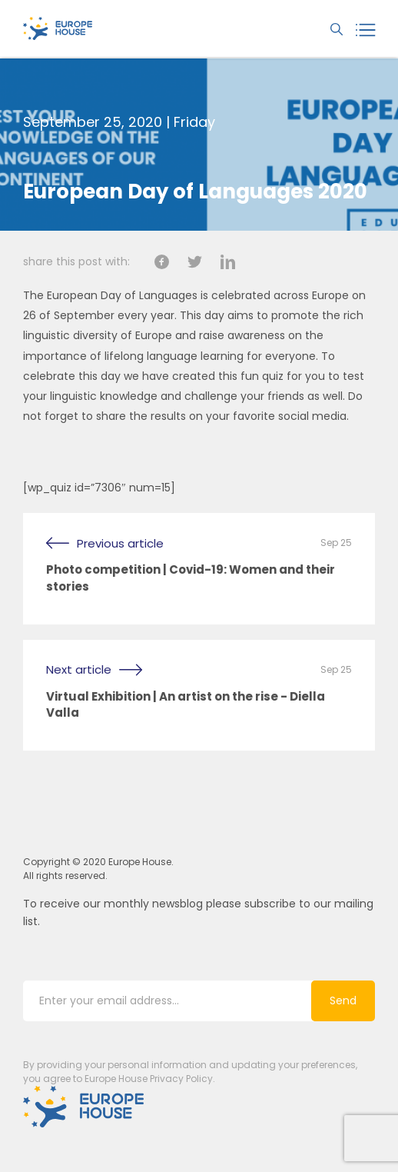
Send (343, 1001)
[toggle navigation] (368, 28)
